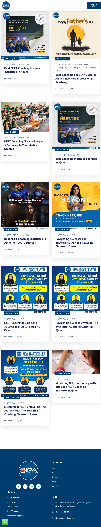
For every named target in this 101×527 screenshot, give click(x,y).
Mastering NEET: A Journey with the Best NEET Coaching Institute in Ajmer (75, 386)
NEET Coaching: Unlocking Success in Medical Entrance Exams (22, 326)
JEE (64, 67)
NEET (8, 64)
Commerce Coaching (79, 64)
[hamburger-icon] (80, 5)
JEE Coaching (72, 67)
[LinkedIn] (31, 486)
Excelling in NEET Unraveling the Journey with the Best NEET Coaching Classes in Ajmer (25, 410)
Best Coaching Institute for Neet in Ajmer (76, 160)
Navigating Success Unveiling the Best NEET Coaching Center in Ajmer (76, 326)
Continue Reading (13, 78)
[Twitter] (38, 486)
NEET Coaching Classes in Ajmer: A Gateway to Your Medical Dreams (24, 145)
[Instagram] (25, 486)
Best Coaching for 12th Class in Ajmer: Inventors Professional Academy (75, 78)
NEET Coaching (18, 64)
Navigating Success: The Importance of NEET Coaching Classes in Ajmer (74, 242)
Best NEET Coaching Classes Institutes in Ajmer (22, 70)
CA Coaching (65, 64)
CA (59, 64)
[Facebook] (18, 486)
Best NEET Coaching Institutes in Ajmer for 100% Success (25, 240)
